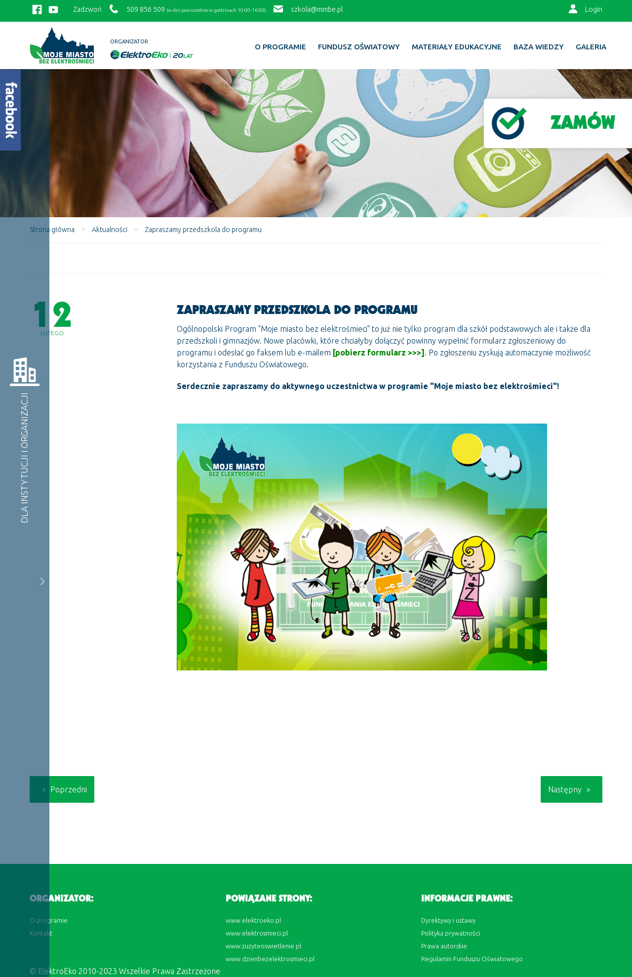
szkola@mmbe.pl (317, 9)
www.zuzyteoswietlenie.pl (263, 945)
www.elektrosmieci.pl (257, 933)
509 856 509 (145, 9)
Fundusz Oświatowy (359, 47)
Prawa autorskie (444, 945)
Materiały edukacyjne (457, 47)
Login (593, 9)
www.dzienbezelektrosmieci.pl (270, 958)
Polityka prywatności (450, 933)
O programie (280, 47)
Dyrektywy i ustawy (448, 920)
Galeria (591, 47)
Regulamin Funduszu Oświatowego (472, 958)
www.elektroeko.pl (253, 920)
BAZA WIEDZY (539, 47)
